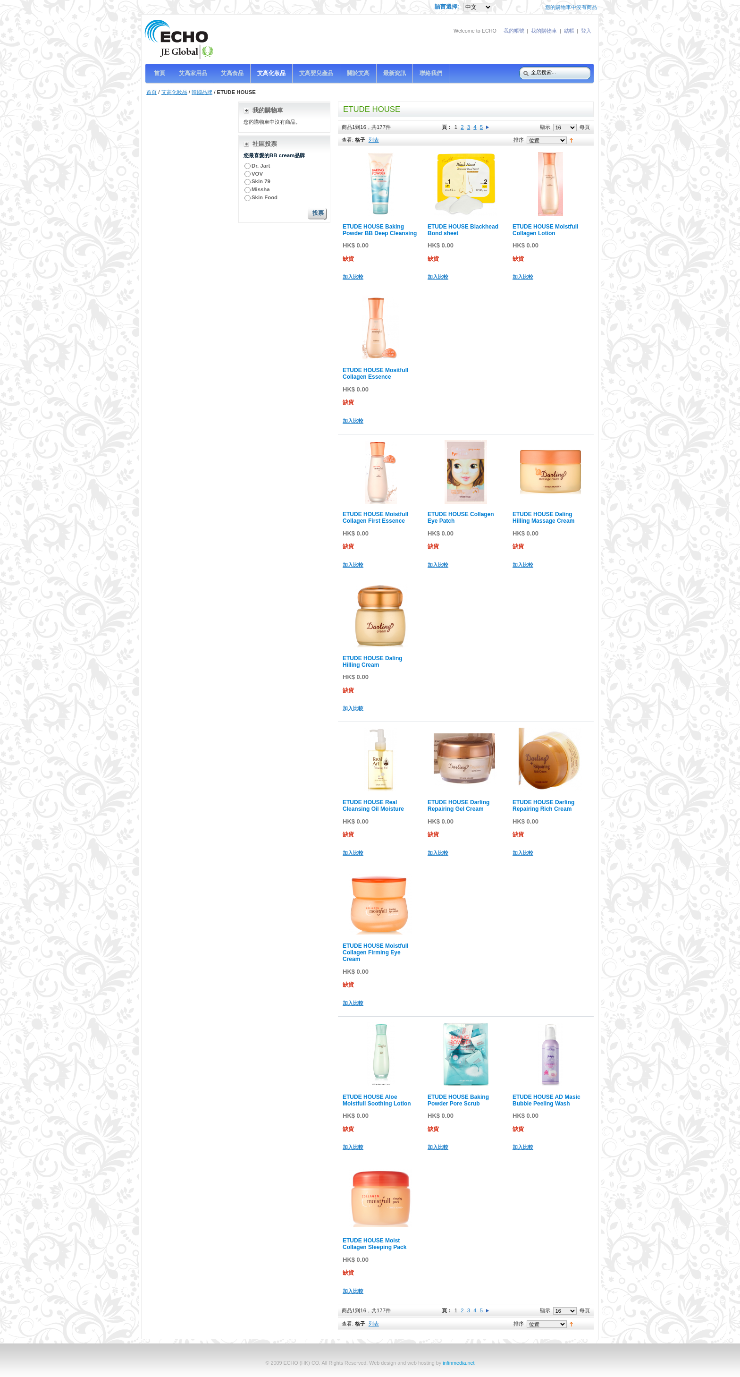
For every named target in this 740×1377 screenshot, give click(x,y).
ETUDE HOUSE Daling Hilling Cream (373, 661)
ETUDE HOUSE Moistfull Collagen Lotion (545, 230)
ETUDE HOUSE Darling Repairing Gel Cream (458, 805)
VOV (257, 174)
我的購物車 (544, 31)
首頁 (151, 92)
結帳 (569, 31)
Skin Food (265, 197)
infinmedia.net (458, 1363)
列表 (374, 140)
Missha (261, 189)
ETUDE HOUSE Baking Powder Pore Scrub (458, 1100)
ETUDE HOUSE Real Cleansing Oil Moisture (373, 805)
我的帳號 (514, 31)
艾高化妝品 (174, 92)
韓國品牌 (202, 92)
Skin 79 (261, 181)
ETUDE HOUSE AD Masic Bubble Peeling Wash (546, 1100)
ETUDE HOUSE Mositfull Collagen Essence (375, 373)
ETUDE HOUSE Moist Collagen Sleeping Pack (374, 1243)
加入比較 (353, 277)
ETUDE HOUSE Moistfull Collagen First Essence (375, 517)
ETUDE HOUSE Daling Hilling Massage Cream (543, 517)
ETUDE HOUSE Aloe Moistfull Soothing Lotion (377, 1100)
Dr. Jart (261, 166)
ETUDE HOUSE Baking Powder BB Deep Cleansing (380, 230)
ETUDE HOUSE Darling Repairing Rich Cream (543, 805)
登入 (586, 31)
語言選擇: (448, 6)
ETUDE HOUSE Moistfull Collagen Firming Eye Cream (375, 952)
